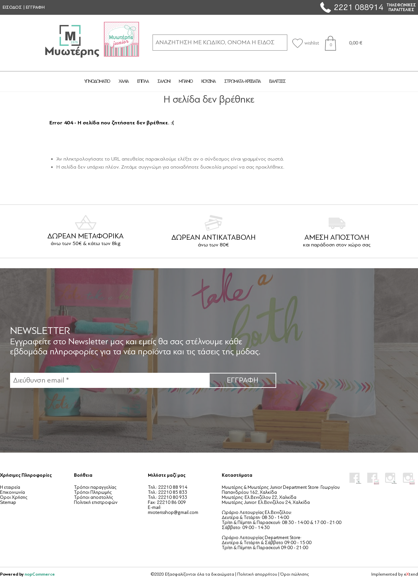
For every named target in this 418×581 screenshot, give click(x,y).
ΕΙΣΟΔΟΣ (12, 7)
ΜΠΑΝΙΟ (186, 81)
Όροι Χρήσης (13, 497)
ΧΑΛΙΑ (123, 81)
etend (411, 574)
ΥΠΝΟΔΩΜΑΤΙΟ (97, 81)
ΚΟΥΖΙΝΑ (208, 81)
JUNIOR (314, 81)
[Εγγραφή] (109, 380)
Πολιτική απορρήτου (257, 574)
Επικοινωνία (12, 492)
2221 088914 (358, 7)
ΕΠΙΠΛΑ (143, 81)
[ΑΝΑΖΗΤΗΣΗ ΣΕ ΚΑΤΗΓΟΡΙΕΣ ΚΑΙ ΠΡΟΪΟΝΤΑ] (220, 42)
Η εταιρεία (10, 487)
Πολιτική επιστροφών (96, 502)
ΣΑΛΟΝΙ (163, 81)
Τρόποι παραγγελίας (95, 487)
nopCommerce (40, 574)
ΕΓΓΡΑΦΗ (35, 7)
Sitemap (8, 502)
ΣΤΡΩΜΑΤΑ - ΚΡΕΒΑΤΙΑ (242, 81)
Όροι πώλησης (294, 574)
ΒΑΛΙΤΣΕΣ (277, 81)
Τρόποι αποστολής (93, 497)
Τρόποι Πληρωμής (93, 492)
